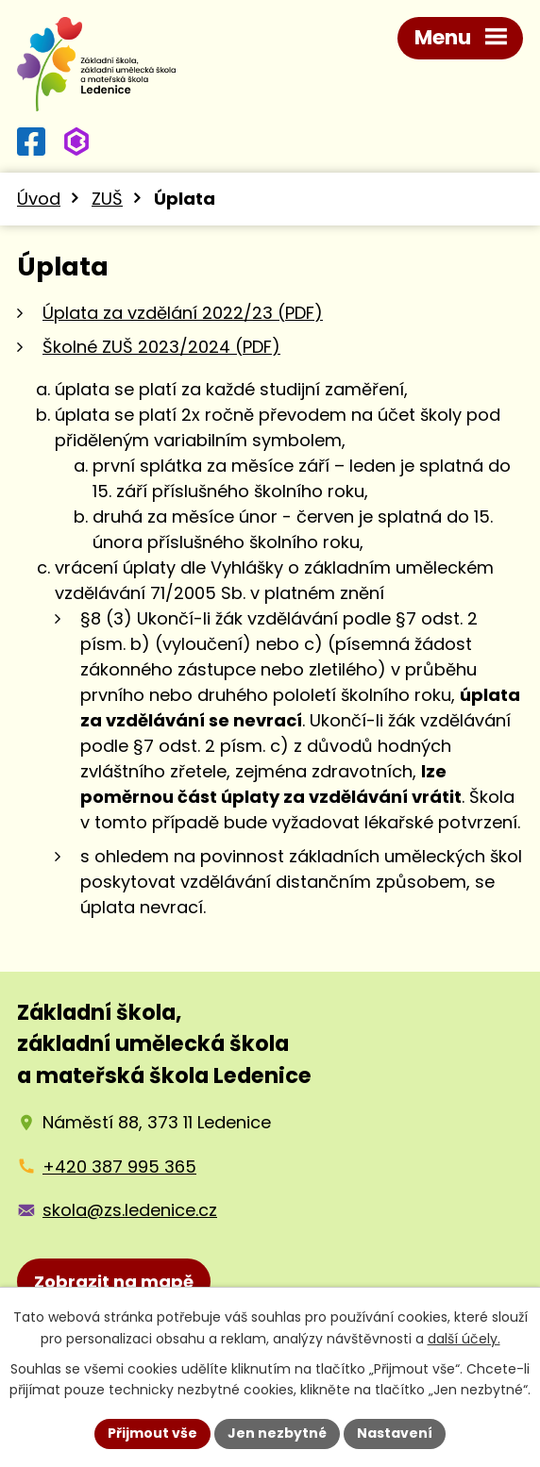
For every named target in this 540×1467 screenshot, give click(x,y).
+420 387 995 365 (119, 1166)
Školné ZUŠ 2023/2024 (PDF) (161, 346)
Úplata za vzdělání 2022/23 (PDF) (182, 313)
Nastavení (394, 1433)
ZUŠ (107, 198)
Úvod (38, 198)
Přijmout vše (152, 1433)
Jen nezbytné (277, 1433)
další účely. (464, 1338)
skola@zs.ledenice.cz (129, 1210)
